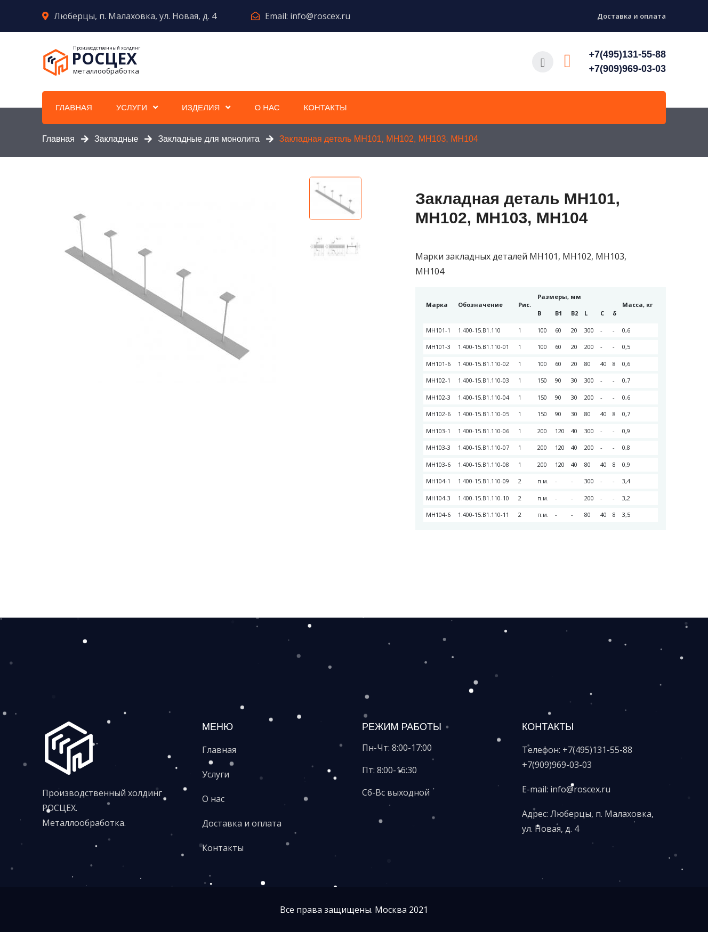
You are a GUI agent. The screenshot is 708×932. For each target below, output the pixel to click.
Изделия (201, 107)
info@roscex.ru (320, 16)
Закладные (116, 138)
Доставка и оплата (631, 16)
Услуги (131, 107)
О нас (266, 107)
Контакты (325, 107)
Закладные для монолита (208, 138)
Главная (73, 107)
